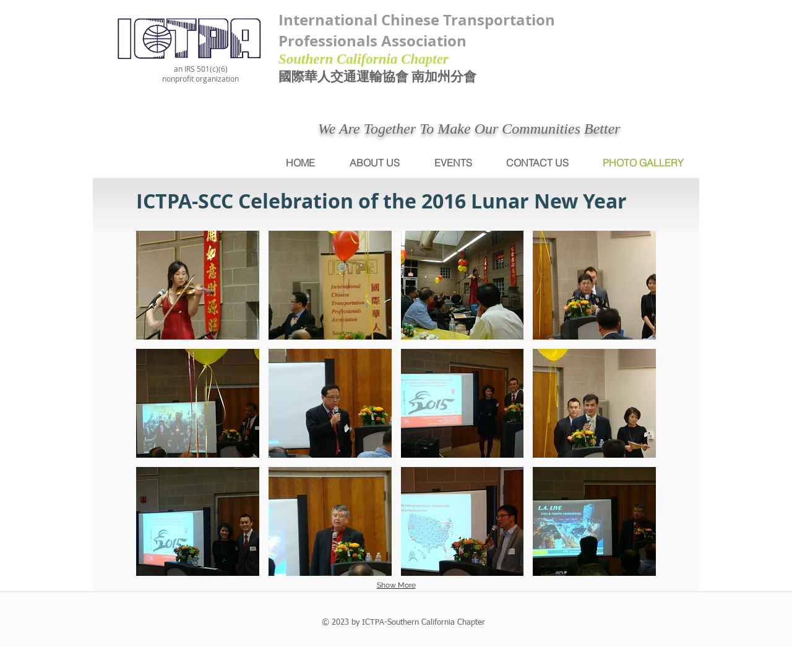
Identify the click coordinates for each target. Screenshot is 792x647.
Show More (396, 585)
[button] (197, 285)
